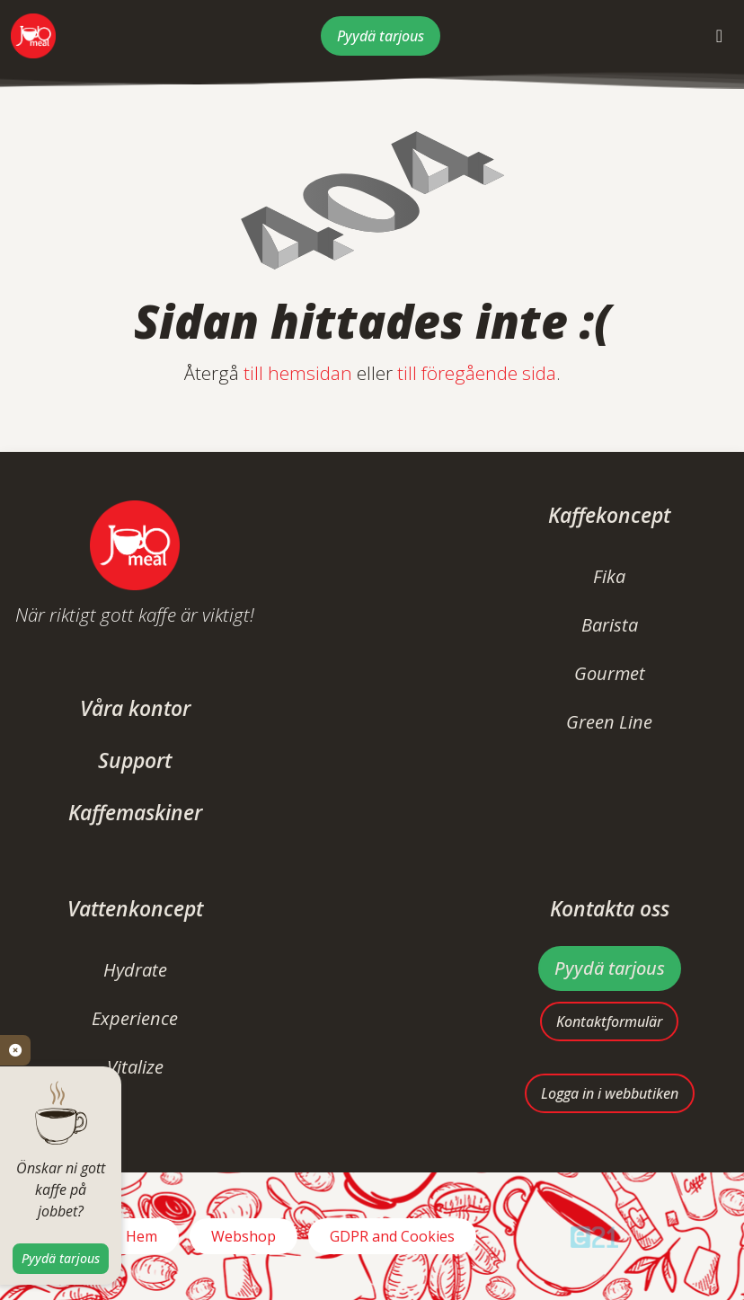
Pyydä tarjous (380, 36)
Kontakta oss (609, 909)
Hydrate (135, 970)
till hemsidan (298, 372)
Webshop (243, 1236)
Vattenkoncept (135, 909)
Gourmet (609, 673)
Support (135, 760)
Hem (141, 1236)
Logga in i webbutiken (609, 1093)
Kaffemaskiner (135, 813)
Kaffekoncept (609, 515)
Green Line (609, 722)
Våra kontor (135, 708)
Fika (609, 576)
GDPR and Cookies (392, 1236)
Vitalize (135, 1067)
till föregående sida (476, 372)
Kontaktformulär (609, 1021)
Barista (609, 625)
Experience (135, 1018)
